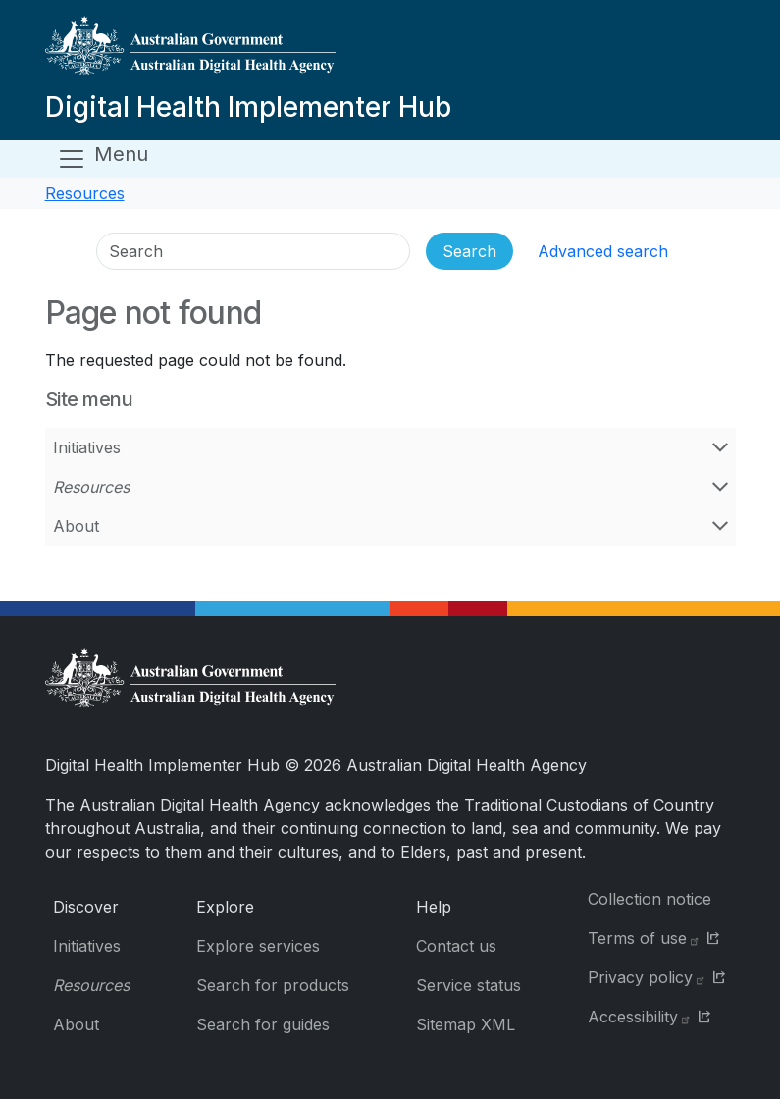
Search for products (272, 985)
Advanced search (603, 251)
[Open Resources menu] (720, 486)
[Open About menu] (720, 526)
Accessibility (640, 1016)
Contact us (456, 946)
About (76, 526)
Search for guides (263, 1024)
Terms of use (644, 938)
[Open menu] (102, 159)
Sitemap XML (465, 1024)
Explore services (258, 946)
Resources (85, 193)
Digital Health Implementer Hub (248, 107)
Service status (468, 985)
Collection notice (649, 899)
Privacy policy (647, 977)
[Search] (253, 251)
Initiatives (87, 447)
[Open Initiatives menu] (720, 447)
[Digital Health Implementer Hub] (248, 53)
